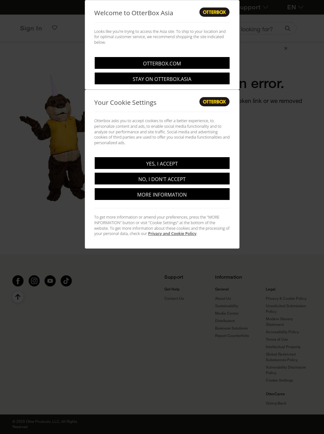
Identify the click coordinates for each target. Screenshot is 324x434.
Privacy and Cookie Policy (172, 233)
